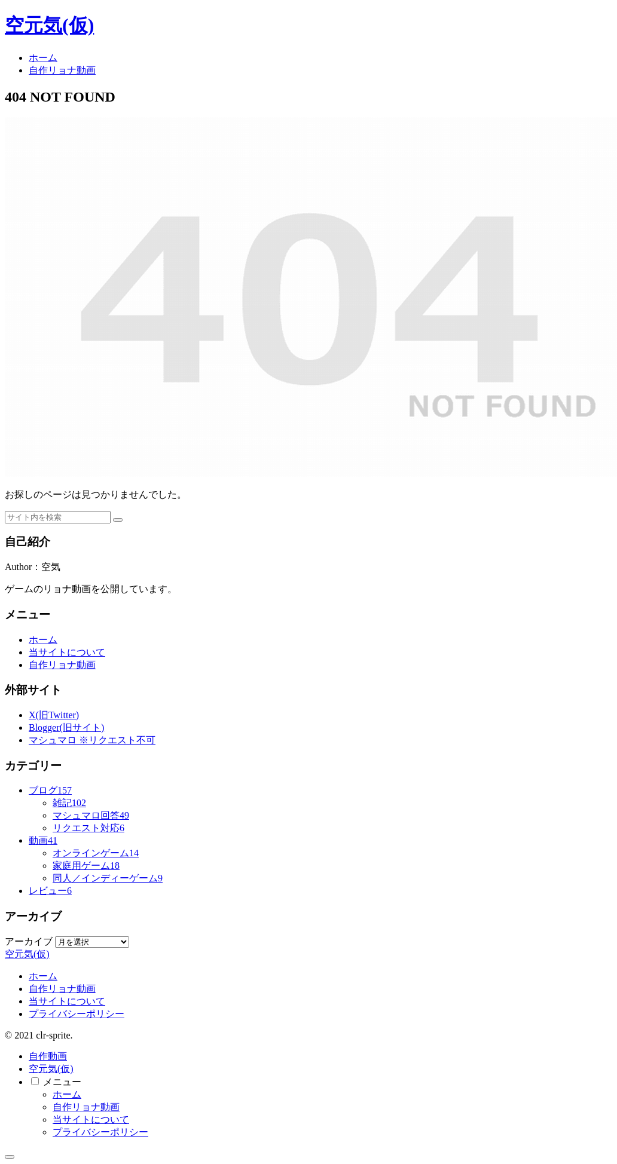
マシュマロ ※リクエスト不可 (92, 740)
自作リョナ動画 (62, 665)
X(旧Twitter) (54, 715)
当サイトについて (67, 652)
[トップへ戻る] (9, 1157)
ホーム (43, 640)
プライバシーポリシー (76, 1014)
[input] (58, 517)
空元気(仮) (51, 1069)
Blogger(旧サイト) (66, 727)
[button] (118, 520)
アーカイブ (29, 941)
